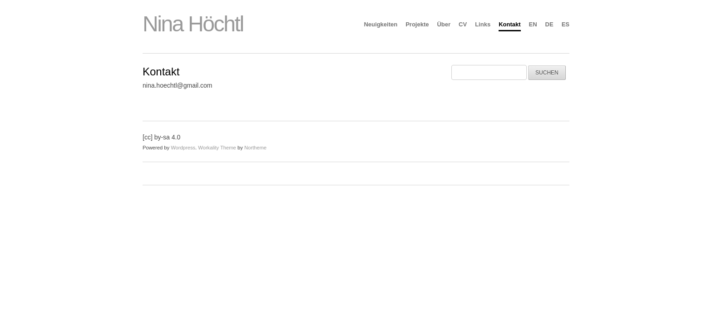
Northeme (255, 147)
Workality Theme (217, 147)
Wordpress (183, 147)
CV (463, 24)
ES (565, 24)
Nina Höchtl (193, 24)
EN (533, 24)
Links (482, 24)
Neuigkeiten (380, 24)
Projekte (417, 24)
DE (549, 24)
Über (443, 24)
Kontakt (509, 24)
